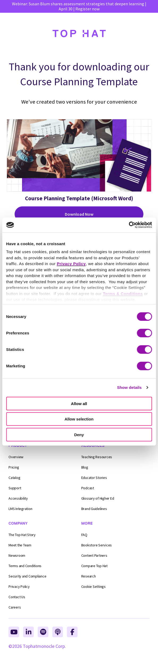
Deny (79, 434)
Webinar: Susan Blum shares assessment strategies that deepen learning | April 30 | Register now (79, 6)
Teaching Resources (96, 456)
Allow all (79, 403)
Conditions (24, 565)
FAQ (84, 534)
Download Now (79, 214)
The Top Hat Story (22, 534)
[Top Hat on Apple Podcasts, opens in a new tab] (57, 632)
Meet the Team (19, 545)
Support (14, 488)
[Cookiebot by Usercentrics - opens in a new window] (128, 225)
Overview (15, 456)
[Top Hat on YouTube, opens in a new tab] (13, 632)
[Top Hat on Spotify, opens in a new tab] (43, 632)
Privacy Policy (19, 586)
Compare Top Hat (94, 565)
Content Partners (94, 555)
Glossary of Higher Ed (97, 498)
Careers (14, 607)
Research (88, 576)
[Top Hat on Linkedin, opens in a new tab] (28, 632)
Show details (129, 387)
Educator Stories (94, 477)
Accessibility (18, 498)
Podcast (87, 488)
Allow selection (79, 419)
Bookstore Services (96, 545)
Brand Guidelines (94, 508)
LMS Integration (20, 508)
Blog (84, 467)
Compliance (27, 576)
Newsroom (16, 555)
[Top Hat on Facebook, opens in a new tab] (72, 632)
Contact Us (16, 596)
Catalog (14, 477)
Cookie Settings (93, 586)
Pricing (13, 467)
